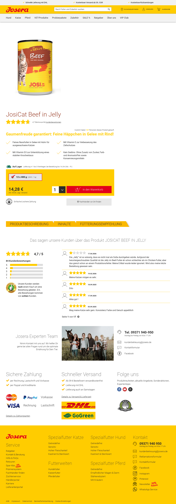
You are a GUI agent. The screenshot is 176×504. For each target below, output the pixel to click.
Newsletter (144, 484)
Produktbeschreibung (29, 224)
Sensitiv (52, 447)
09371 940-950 (142, 332)
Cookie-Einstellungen (63, 501)
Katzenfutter (54, 472)
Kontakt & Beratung (15, 454)
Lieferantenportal (14, 487)
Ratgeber (10, 451)
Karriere (10, 483)
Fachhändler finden (131, 9)
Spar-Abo (13, 465)
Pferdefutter (54, 476)
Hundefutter (54, 469)
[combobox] (83, 9)
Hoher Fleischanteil (57, 450)
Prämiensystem (13, 469)
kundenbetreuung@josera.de (138, 342)
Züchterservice (13, 476)
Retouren (10, 461)
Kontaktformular (132, 347)
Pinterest (143, 479)
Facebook (129, 353)
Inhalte (64, 224)
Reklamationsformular (150, 456)
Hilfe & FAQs (12, 458)
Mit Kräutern (97, 480)
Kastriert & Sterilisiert (58, 454)
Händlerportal (12, 480)
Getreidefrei (54, 443)
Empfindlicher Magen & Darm (105, 472)
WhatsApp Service (148, 489)
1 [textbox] (55, 189)
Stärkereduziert (98, 476)
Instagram (144, 473)
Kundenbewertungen (53, 122)
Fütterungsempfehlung (101, 224)
